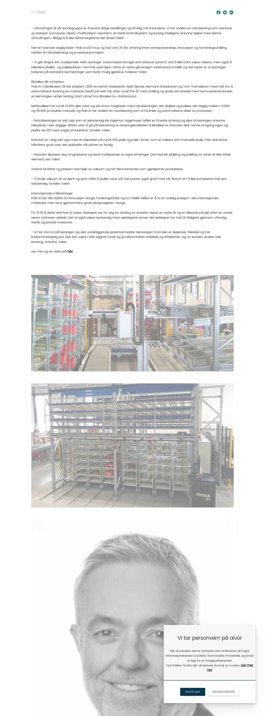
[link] (30, 8)
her (70, 251)
